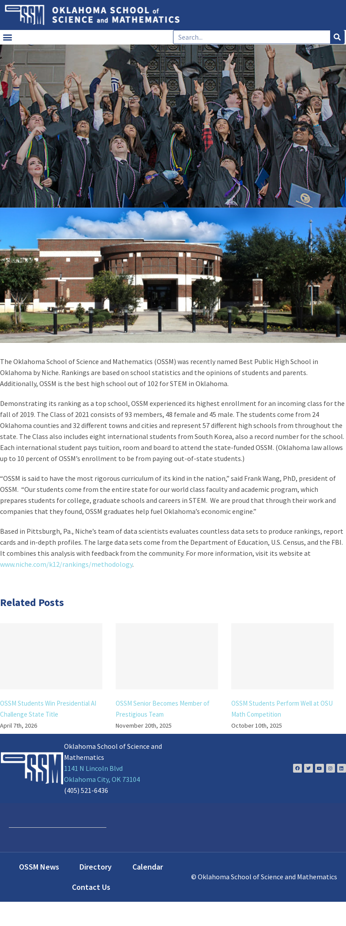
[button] (7, 37)
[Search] (337, 37)
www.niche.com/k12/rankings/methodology (66, 564)
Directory (95, 867)
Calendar (147, 867)
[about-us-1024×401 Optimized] (173, 275)
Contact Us (91, 887)
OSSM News (39, 867)
